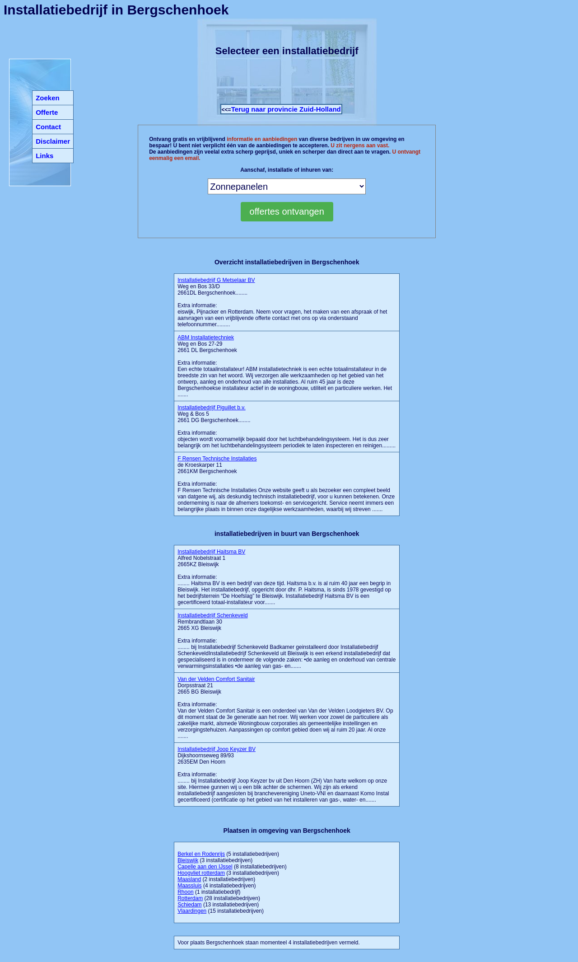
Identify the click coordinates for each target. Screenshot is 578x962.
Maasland (189, 879)
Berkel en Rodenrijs (201, 854)
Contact (48, 127)
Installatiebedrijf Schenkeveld (212, 615)
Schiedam (189, 904)
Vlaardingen (191, 911)
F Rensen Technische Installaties (216, 458)
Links (44, 156)
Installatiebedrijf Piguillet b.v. (211, 407)
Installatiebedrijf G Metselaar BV (216, 280)
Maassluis (189, 885)
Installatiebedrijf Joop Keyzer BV (216, 749)
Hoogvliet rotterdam (201, 873)
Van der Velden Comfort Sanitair (216, 679)
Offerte (47, 112)
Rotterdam (190, 898)
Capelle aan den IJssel (204, 866)
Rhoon (185, 892)
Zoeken (48, 98)
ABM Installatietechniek (205, 337)
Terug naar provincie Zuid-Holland (286, 109)
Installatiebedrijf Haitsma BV (211, 552)
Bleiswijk (187, 860)
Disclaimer (53, 141)
